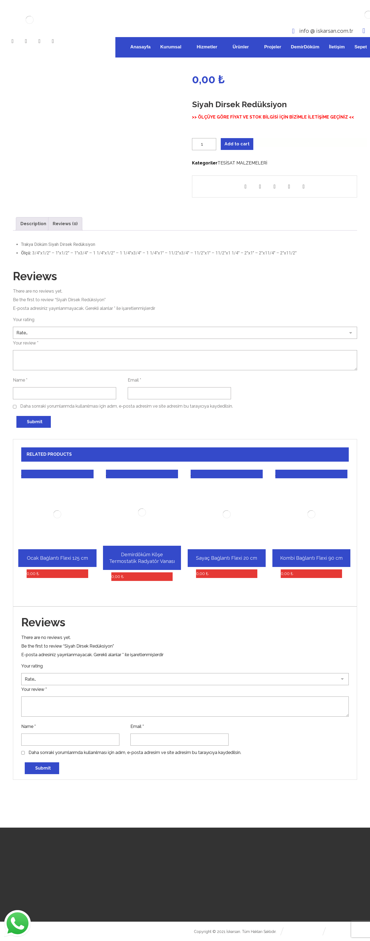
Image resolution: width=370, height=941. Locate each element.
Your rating (23, 319)
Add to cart (237, 143)
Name (20, 380)
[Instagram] (26, 41)
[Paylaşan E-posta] (274, 186)
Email (134, 380)
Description (33, 223)
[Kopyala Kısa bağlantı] (303, 186)
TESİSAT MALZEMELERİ (242, 163)
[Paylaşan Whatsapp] (260, 186)
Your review (25, 343)
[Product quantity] (204, 144)
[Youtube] (39, 41)
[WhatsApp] (53, 41)
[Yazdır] (289, 186)
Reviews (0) (65, 223)
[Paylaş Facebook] (245, 186)
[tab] (33, 224)
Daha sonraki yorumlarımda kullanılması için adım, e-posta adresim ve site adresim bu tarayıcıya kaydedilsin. (126, 406)
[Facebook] (12, 41)
